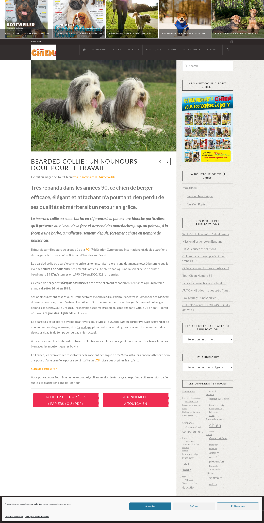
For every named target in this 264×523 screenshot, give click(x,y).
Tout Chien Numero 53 (197, 275)
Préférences (238, 506)
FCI (87, 249)
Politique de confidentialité (37, 516)
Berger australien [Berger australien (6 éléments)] (219, 398)
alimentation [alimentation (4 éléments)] (188, 391)
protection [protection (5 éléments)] (188, 457)
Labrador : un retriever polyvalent (204, 283)
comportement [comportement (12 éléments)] (192, 431)
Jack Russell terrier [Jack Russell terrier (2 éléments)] (190, 444)
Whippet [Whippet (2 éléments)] (189, 480)
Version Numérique (200, 196)
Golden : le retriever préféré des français (203, 258)
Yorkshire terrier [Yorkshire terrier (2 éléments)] (189, 483)
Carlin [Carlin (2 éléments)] (211, 415)
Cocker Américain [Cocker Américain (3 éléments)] (193, 427)
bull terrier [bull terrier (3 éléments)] (214, 412)
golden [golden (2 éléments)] (209, 434)
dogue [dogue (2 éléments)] (211, 431)
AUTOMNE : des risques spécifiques (206, 290)
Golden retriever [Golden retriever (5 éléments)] (218, 438)
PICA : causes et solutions (199, 249)
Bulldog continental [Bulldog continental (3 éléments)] (191, 412)
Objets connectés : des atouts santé (205, 268)
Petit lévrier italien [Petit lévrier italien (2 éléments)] (190, 454)
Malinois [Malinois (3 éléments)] (213, 448)
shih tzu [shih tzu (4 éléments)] (209, 473)
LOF (97, 360)
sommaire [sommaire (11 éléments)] (215, 478)
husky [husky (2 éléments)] (184, 438)
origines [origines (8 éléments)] (214, 453)
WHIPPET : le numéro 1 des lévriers (205, 234)
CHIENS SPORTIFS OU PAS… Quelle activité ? (206, 307)
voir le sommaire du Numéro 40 (93, 177)
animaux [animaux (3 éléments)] (210, 394)
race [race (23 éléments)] (186, 463)
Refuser (194, 506)
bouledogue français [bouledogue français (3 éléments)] (191, 405)
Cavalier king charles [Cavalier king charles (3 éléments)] (215, 419)
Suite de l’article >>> (44, 369)
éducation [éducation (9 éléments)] (188, 487)
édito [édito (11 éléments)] (213, 484)
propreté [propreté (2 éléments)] (213, 457)
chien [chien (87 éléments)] (215, 425)
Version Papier (197, 204)
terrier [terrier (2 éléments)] (185, 477)
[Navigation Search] (228, 50)
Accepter (150, 506)
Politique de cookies (14, 516)
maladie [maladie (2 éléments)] (185, 447)
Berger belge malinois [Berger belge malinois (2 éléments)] (191, 398)
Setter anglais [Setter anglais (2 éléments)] (215, 469)
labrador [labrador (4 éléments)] (213, 444)
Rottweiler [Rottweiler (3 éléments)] (214, 466)
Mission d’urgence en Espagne (202, 241)
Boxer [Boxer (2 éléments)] (184, 409)
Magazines (189, 187)
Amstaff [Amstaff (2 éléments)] (212, 391)
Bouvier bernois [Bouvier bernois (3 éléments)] (216, 405)
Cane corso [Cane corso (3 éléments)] (187, 415)
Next (257, 19)
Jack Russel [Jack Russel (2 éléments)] (190, 441)
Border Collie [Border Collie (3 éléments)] (191, 401)
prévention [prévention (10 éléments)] (216, 461)
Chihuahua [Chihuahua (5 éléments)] (188, 422)
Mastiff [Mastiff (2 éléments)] (185, 451)
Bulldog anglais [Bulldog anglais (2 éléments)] (215, 409)
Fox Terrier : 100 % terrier (199, 298)
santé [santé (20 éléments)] (186, 470)
